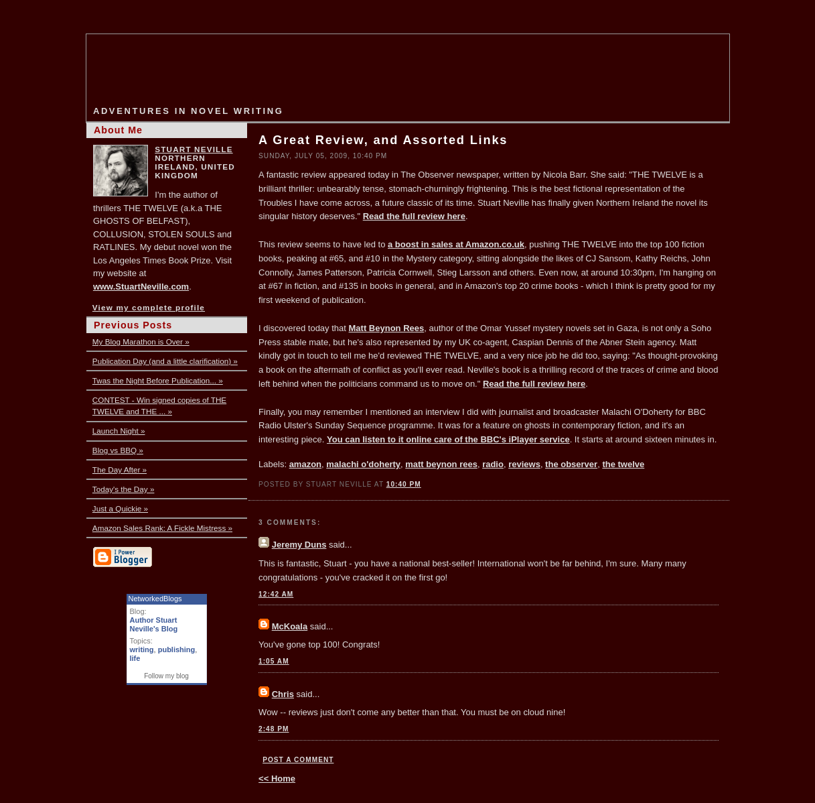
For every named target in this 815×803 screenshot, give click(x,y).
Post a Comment (298, 759)
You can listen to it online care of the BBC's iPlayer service (448, 439)
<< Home (276, 779)
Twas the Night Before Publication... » (157, 380)
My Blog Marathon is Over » (141, 341)
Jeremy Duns (299, 545)
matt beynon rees (441, 464)
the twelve (623, 464)
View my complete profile (148, 307)
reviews (524, 464)
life (135, 658)
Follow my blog (166, 676)
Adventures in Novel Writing (188, 111)
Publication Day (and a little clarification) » (165, 361)
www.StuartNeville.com (141, 287)
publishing (177, 649)
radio (493, 464)
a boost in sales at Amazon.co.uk (456, 244)
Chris (283, 694)
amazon (305, 464)
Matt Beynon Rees (387, 328)
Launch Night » (118, 430)
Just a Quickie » (120, 508)
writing (142, 649)
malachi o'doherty (363, 464)
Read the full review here (414, 216)
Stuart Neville (193, 149)
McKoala (289, 626)
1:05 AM (273, 661)
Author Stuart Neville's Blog (154, 624)
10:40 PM (403, 484)
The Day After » (119, 469)
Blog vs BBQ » (117, 450)
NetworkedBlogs (155, 599)
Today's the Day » (123, 489)
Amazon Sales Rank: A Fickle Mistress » (162, 527)
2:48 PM (273, 729)
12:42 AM (275, 594)
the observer (571, 464)
